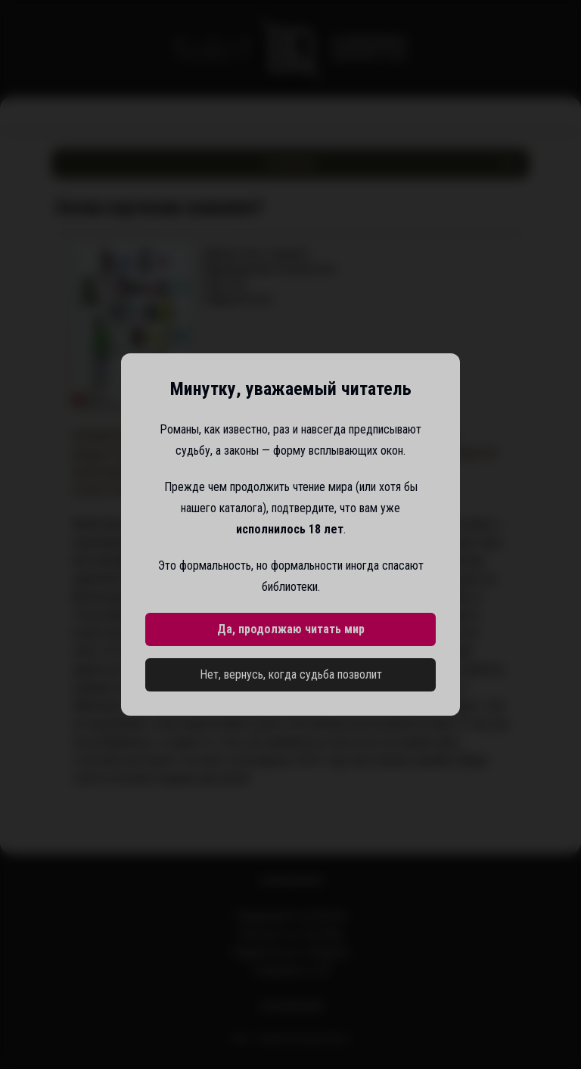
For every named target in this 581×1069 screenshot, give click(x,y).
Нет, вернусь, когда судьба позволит (291, 674)
